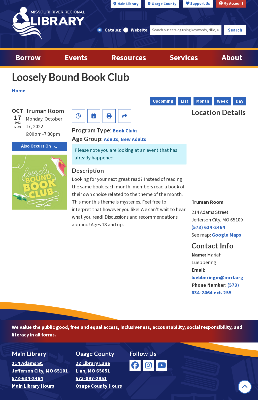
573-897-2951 (91, 378)
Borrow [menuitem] (28, 57)
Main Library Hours (33, 386)
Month (202, 101)
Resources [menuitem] (128, 57)
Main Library (128, 4)
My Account (231, 3)
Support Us (198, 3)
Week (222, 101)
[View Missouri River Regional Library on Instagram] (148, 365)
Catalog (113, 30)
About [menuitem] (232, 57)
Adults (111, 139)
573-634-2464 (27, 378)
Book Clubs (125, 130)
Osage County (164, 4)
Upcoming (163, 101)
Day (239, 101)
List (184, 101)
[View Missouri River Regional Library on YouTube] (161, 365)
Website (139, 30)
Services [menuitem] (184, 57)
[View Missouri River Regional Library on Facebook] (135, 365)
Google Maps (226, 235)
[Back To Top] (245, 387)
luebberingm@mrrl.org (217, 277)
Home (18, 90)
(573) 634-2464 (208, 227)
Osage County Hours (99, 386)
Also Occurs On (39, 146)
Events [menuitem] (76, 57)
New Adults (133, 139)
